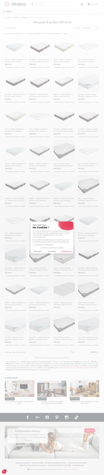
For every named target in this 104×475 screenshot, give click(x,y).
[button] (4, 471)
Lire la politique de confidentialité (31, 244)
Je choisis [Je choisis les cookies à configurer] (40, 251)
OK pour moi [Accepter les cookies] (55, 251)
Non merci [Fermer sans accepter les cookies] (26, 251)
